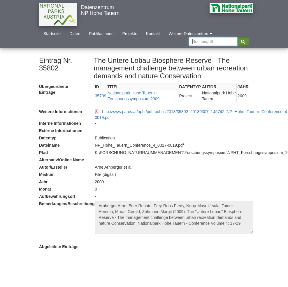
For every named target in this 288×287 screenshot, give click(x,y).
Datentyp (48, 138)
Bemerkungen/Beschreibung (64, 203)
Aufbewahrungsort (57, 196)
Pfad (43, 152)
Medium (47, 174)
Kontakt (153, 33)
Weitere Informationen (60, 111)
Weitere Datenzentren (190, 33)
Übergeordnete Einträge (53, 89)
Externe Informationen (60, 130)
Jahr (43, 181)
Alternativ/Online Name (61, 160)
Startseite (52, 33)
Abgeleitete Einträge (58, 246)
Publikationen (101, 33)
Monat (45, 189)
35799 (100, 96)
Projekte (129, 33)
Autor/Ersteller (53, 167)
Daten (74, 33)
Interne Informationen (60, 123)
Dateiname (49, 145)
